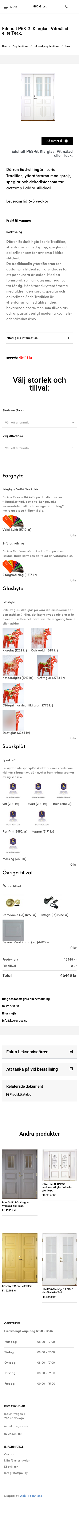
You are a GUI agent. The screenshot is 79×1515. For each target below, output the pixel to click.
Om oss (9, 1454)
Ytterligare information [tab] (22, 338)
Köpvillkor (11, 1467)
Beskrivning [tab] (14, 232)
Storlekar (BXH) (13, 410)
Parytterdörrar (20, 46)
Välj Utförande (13, 436)
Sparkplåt (9, 760)
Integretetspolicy (16, 1473)
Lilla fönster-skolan (17, 1460)
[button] (39, 1052)
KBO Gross (39, 6)
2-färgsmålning (13, 543)
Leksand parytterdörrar (46, 46)
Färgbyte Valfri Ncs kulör (20, 489)
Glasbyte (9, 602)
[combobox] (39, 423)
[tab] (39, 279)
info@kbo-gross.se (16, 1426)
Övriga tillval (12, 886)
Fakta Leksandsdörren (27, 1051)
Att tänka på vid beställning (32, 1069)
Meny (13, 7)
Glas (67, 46)
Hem (4, 46)
